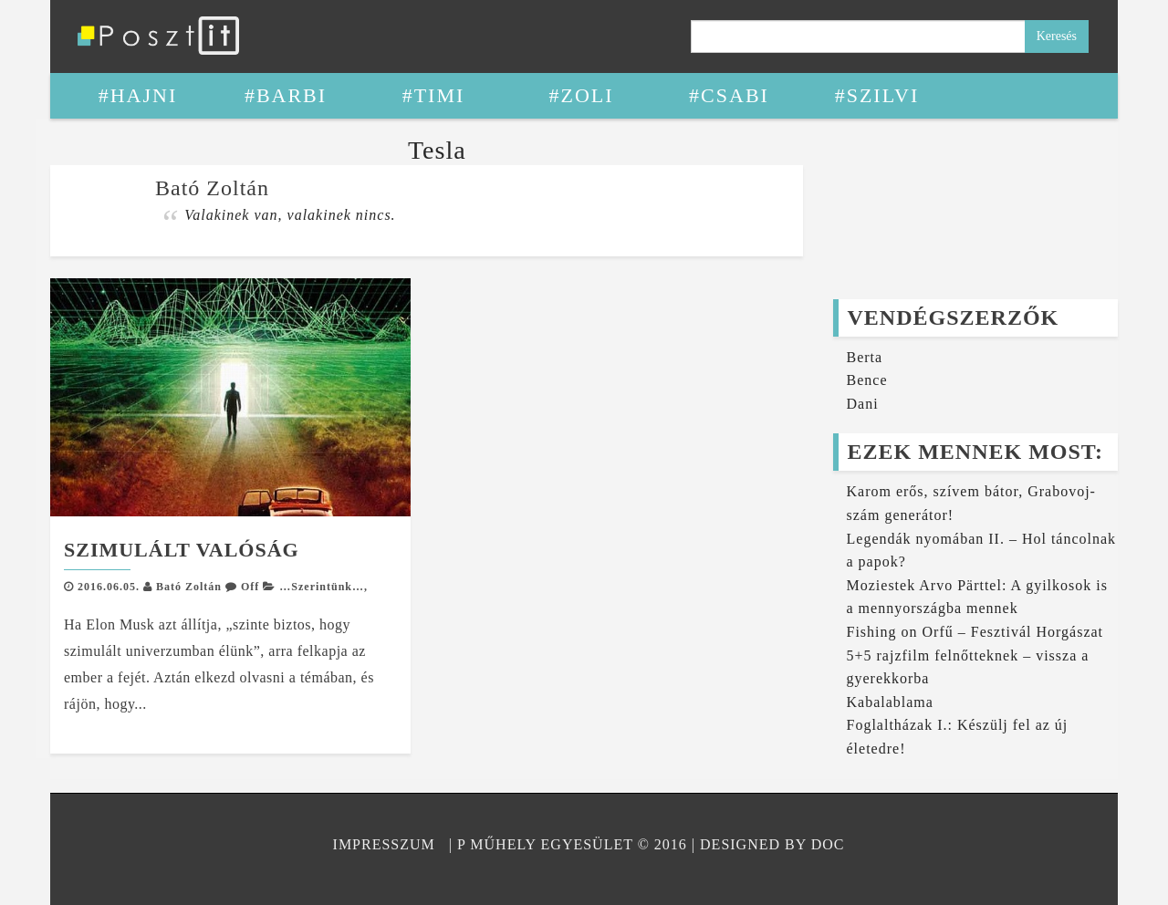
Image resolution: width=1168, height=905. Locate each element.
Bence (867, 380)
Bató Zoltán (189, 586)
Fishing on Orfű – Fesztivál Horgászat (975, 632)
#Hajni (138, 95)
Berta (865, 357)
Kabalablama (890, 702)
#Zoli (580, 95)
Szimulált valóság (181, 549)
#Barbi (286, 95)
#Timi (433, 95)
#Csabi (729, 95)
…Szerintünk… (321, 586)
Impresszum (384, 844)
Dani (863, 403)
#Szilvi (877, 95)
